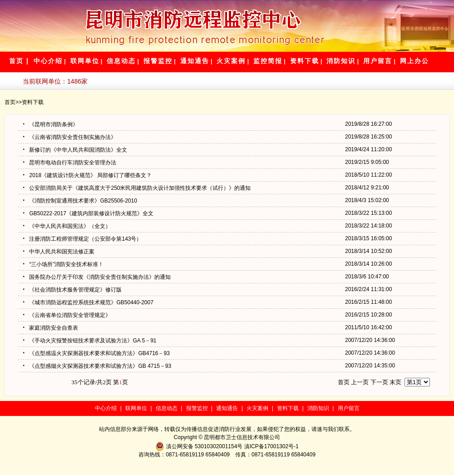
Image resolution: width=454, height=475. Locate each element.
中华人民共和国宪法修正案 (58, 251)
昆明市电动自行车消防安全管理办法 (69, 162)
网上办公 (414, 60)
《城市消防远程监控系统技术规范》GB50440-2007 (88, 302)
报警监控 (158, 60)
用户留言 (377, 60)
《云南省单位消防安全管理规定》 (67, 315)
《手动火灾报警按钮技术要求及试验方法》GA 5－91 (89, 340)
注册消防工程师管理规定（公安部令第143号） (82, 239)
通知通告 (194, 60)
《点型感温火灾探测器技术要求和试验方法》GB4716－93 (96, 353)
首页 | (19, 60)
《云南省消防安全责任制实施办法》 (69, 137)
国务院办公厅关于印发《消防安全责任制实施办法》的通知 (97, 277)
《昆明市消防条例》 (50, 124)
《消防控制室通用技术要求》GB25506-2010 (80, 201)
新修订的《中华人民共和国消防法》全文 (75, 150)
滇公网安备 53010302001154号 (205, 446)
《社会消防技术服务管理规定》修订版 (72, 290)
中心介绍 (48, 60)
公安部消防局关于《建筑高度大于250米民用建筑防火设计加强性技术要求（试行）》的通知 (137, 188)
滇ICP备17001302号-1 (271, 446)
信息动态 (121, 60)
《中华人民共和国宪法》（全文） (67, 226)
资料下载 (304, 60)
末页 (395, 382)
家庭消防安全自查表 (50, 328)
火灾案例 (231, 60)
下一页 (379, 382)
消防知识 (340, 60)
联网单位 (84, 60)
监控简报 (267, 60)
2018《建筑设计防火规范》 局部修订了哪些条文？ (87, 175)
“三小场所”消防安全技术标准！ (63, 264)
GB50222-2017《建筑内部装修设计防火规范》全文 (88, 213)
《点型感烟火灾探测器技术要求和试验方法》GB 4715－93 (97, 366)
